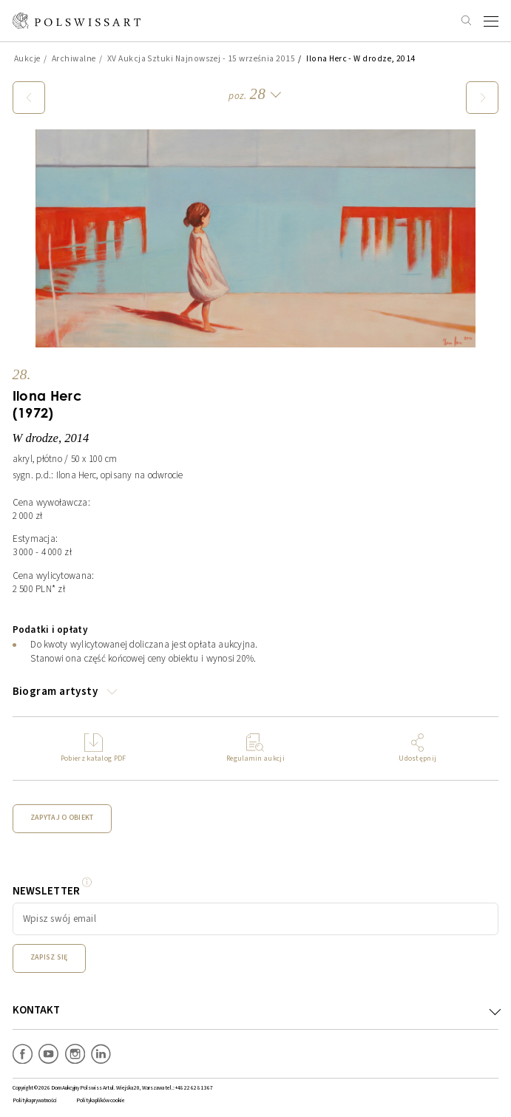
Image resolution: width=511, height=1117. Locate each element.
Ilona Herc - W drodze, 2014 (361, 59)
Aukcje (27, 59)
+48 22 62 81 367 (194, 1088)
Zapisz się (49, 957)
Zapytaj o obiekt (62, 817)
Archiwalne (74, 59)
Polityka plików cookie (100, 1100)
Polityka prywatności (35, 1100)
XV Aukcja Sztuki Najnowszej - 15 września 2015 (201, 59)
